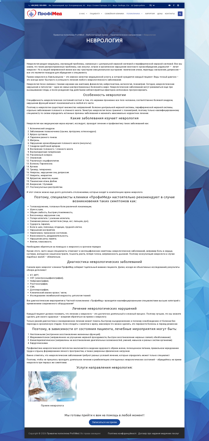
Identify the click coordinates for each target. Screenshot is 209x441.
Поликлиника (134, 14)
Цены (160, 14)
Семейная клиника (114, 14)
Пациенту (96, 14)
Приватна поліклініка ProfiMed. (63, 433)
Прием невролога (52, 405)
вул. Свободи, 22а (121, 5)
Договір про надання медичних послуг (158, 433)
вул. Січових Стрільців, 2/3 (100, 5)
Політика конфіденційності (122, 433)
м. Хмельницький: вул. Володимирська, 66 (67, 5)
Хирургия (150, 14)
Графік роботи (139, 5)
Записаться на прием (104, 422)
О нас (83, 14)
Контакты (170, 14)
